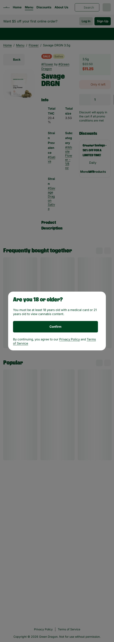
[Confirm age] (55, 326)
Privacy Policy (69, 339)
